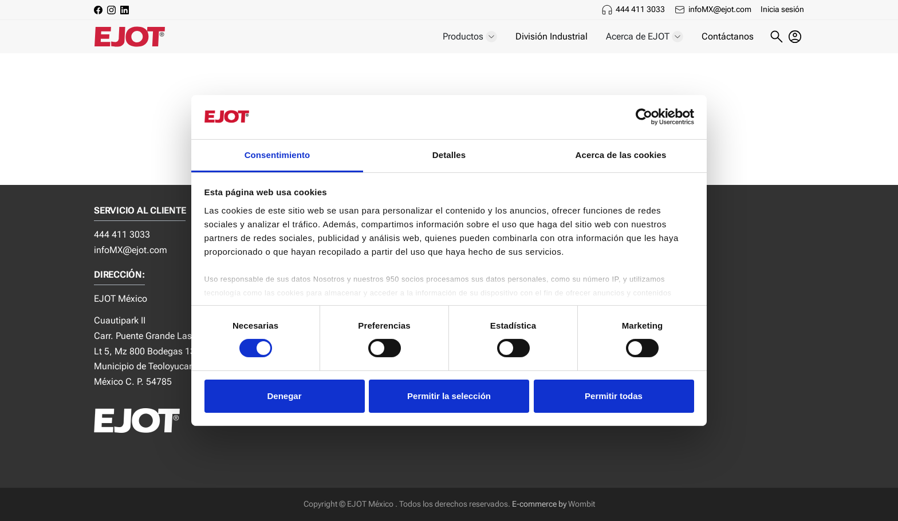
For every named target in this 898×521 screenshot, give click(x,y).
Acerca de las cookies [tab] (621, 155)
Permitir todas (614, 396)
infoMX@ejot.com (719, 9)
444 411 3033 (640, 9)
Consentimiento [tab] (277, 155)
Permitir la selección (449, 396)
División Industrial (551, 36)
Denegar (284, 396)
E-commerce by (539, 504)
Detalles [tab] (449, 155)
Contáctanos (728, 36)
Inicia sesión (782, 9)
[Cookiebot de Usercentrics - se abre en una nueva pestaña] (644, 116)
